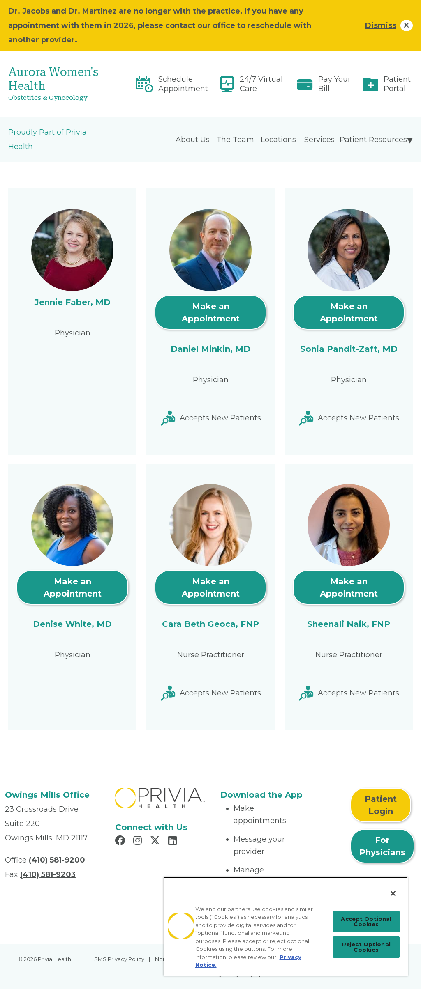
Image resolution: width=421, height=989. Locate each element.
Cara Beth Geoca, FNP (210, 624)
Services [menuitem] (319, 139)
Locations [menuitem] (278, 139)
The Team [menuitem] (235, 139)
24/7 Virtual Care (261, 84)
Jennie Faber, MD (73, 302)
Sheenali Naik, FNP (348, 624)
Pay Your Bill (334, 84)
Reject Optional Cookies (366, 947)
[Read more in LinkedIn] (173, 841)
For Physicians (382, 846)
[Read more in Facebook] (121, 841)
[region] (286, 926)
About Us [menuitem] (193, 139)
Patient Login (381, 805)
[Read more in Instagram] (138, 841)
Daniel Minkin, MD (210, 349)
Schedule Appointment (183, 84)
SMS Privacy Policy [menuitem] (119, 959)
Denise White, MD (72, 624)
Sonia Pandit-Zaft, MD (349, 349)
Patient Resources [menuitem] (373, 139)
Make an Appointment (211, 312)
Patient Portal (397, 84)
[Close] (393, 893)
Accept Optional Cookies (366, 921)
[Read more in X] (156, 841)
